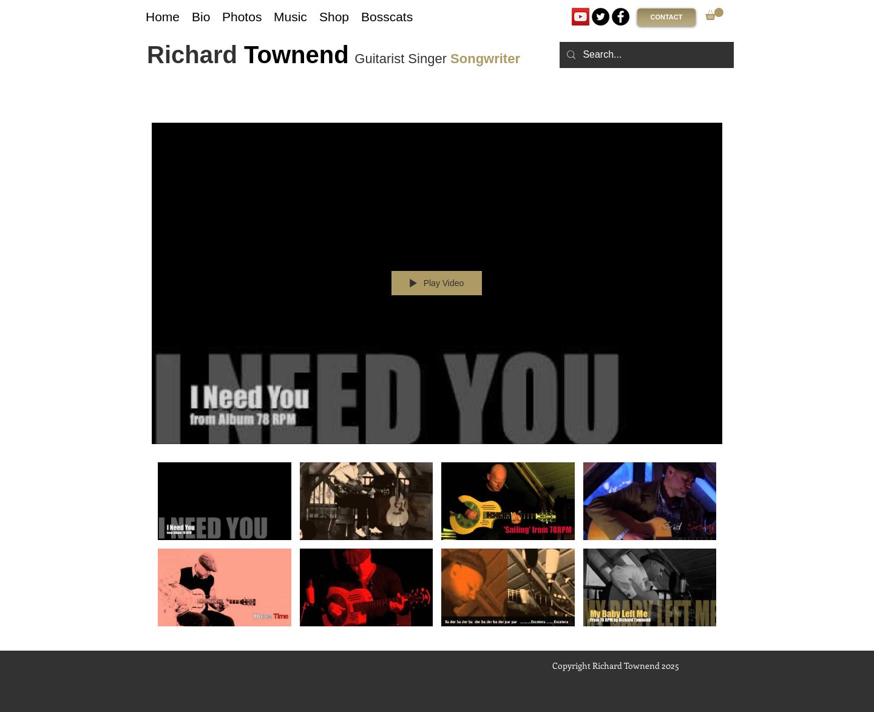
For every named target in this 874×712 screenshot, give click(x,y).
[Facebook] (620, 17)
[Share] (682, 106)
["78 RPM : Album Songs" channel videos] (437, 547)
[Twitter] (600, 17)
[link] (714, 14)
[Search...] (645, 55)
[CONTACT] (666, 17)
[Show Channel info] (710, 106)
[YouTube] (580, 17)
